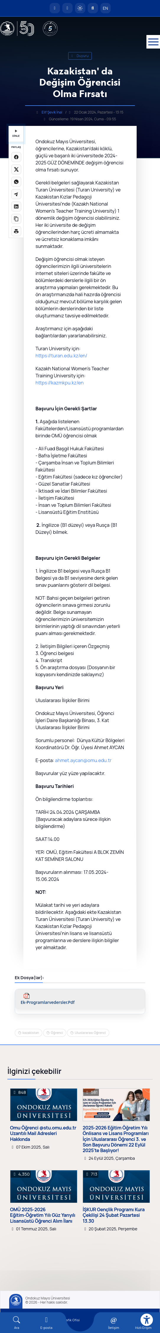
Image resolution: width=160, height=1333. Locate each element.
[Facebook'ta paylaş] (16, 157)
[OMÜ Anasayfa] (55, 8)
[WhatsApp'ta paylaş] (16, 182)
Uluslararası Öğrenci (90, 1032)
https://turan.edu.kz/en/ (61, 355)
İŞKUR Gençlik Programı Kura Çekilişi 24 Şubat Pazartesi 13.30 (114, 1215)
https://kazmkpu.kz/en (59, 382)
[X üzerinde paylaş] (16, 169)
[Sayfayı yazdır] (16, 231)
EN (105, 8)
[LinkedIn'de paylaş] (16, 206)
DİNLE (16, 134)
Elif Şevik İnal (52, 112)
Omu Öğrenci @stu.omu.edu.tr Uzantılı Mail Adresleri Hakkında (43, 1133)
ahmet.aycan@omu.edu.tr (83, 760)
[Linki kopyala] (16, 219)
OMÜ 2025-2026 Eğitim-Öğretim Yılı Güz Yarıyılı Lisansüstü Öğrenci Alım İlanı (42, 1215)
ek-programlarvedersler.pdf (48, 1002)
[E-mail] (46, 1322)
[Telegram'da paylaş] (16, 194)
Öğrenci (57, 1032)
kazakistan (30, 1032)
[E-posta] (67, 8)
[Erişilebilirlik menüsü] (146, 1319)
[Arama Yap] (93, 8)
